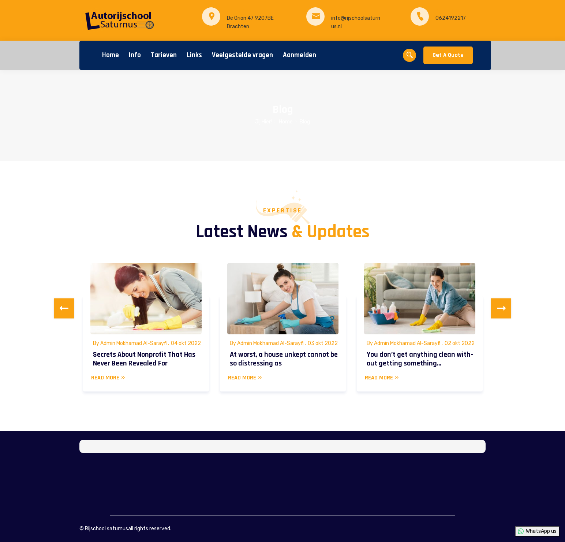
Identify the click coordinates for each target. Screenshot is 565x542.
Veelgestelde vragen (242, 55)
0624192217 (450, 18)
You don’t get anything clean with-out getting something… (420, 359)
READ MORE (108, 378)
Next (501, 308)
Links (194, 55)
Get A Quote (448, 55)
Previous (64, 308)
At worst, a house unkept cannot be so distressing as (284, 359)
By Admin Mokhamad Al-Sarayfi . (131, 343)
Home (110, 55)
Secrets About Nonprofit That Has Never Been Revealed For (144, 359)
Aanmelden (299, 55)
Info (135, 55)
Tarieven (164, 55)
